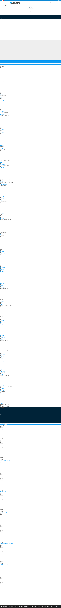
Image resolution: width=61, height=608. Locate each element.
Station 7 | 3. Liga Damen (3, 424)
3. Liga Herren (28, 8)
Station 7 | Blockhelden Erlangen (30, 9)
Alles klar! (57, 606)
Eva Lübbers (1, 61)
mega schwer (30, 10)
